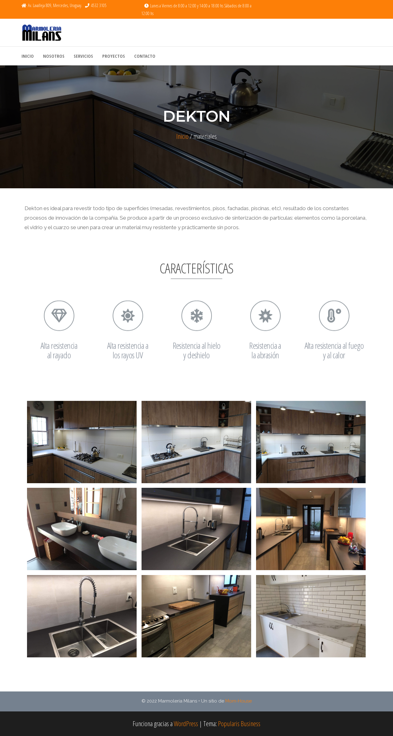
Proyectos (113, 56)
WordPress (186, 723)
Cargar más (197, 666)
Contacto (144, 56)
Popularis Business (239, 723)
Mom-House (238, 701)
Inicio (27, 56)
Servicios (83, 56)
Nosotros (53, 56)
